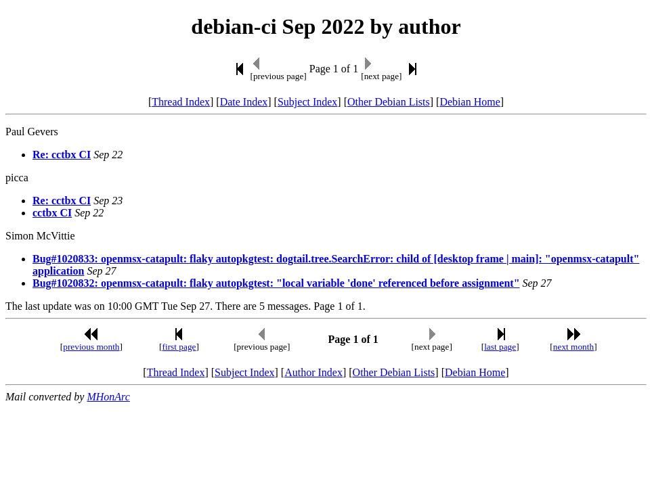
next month (573, 347)
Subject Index (307, 102)
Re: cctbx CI (61, 154)
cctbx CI (52, 212)
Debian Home (469, 102)
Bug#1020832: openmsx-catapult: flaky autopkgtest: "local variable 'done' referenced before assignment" (276, 283)
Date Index (244, 102)
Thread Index (181, 102)
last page (500, 347)
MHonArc (108, 396)
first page (179, 347)
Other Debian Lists (388, 102)
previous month (91, 347)
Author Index (313, 372)
